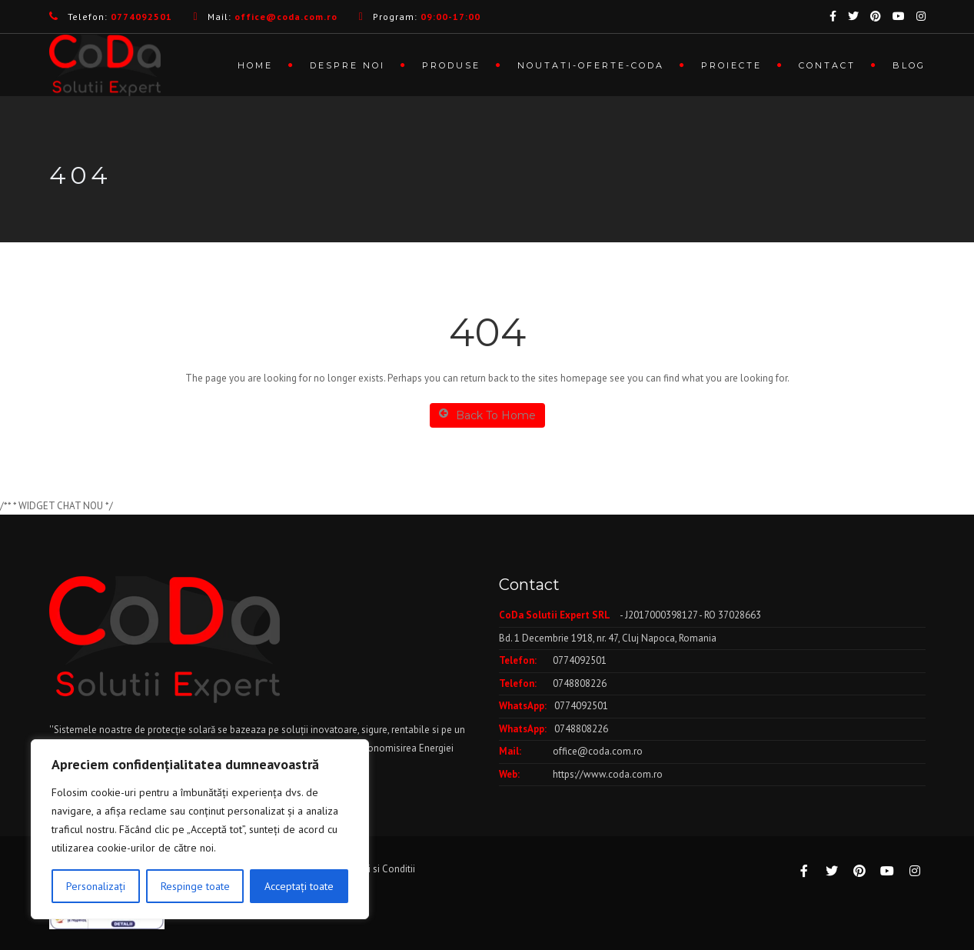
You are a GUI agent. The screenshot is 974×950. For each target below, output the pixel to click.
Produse (451, 65)
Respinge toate (195, 886)
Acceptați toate (299, 886)
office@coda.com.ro (598, 751)
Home (255, 65)
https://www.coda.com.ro (608, 774)
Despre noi (347, 65)
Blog (909, 65)
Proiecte (731, 65)
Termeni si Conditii (375, 868)
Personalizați (95, 886)
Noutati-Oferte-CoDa (590, 65)
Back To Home (487, 415)
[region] (200, 829)
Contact (827, 65)
